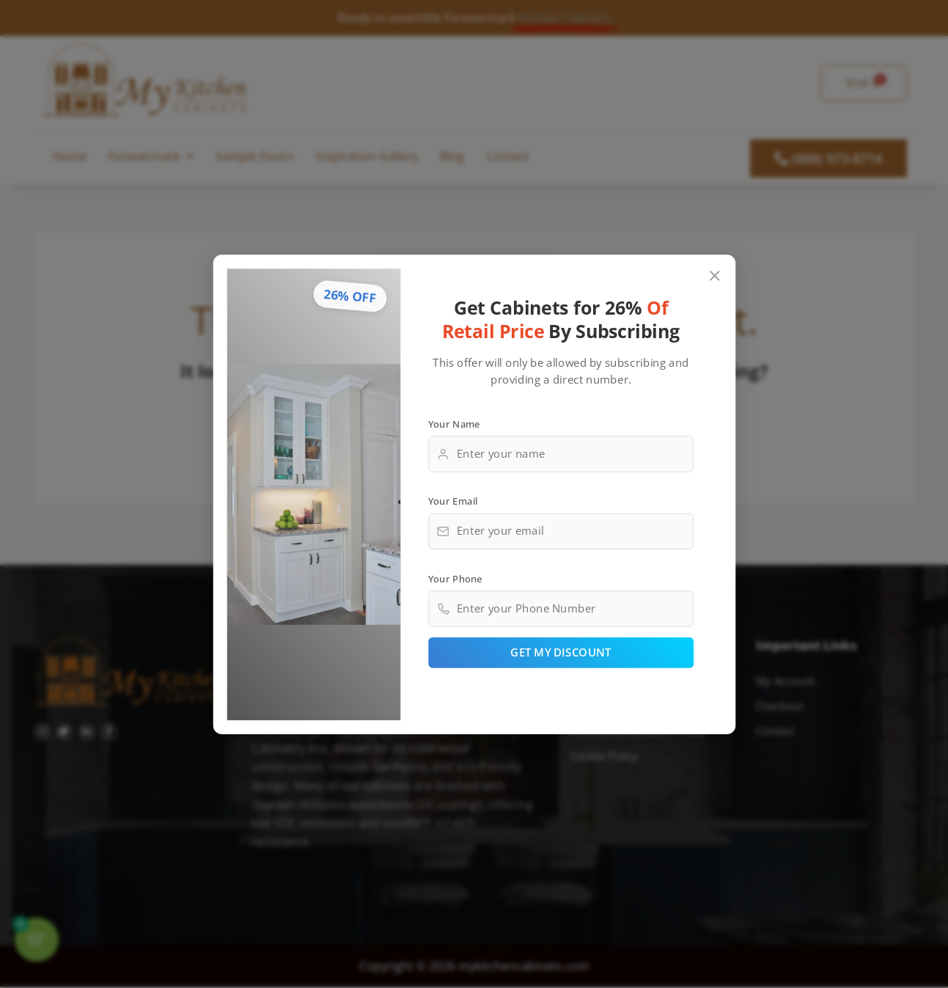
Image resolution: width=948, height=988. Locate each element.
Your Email (452, 500)
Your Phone (454, 579)
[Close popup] (714, 273)
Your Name (453, 421)
